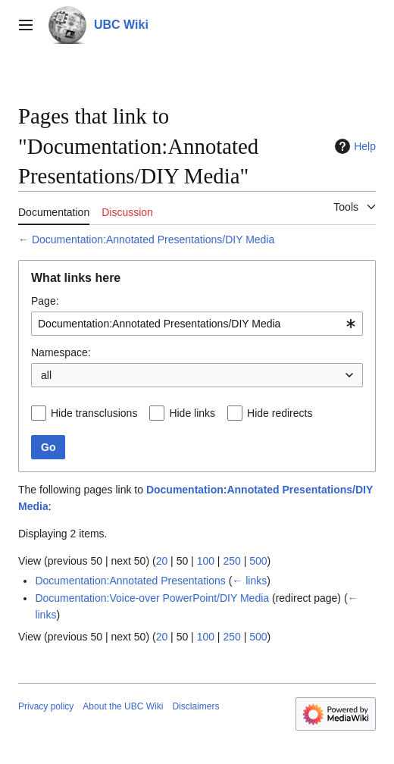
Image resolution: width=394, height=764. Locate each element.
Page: (45, 301)
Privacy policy (45, 706)
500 (258, 561)
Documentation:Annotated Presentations (130, 581)
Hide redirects (279, 413)
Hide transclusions (94, 413)
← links (249, 581)
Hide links (192, 413)
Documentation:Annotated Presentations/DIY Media (153, 239)
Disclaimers (195, 706)
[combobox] (197, 324)
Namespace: (61, 352)
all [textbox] (46, 375)
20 (162, 561)
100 (205, 561)
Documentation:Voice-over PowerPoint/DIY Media (152, 598)
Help (353, 146)
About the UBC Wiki (123, 706)
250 (231, 561)
